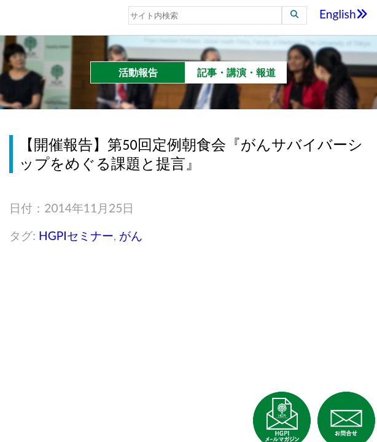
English (343, 14)
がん (130, 235)
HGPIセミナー (76, 235)
